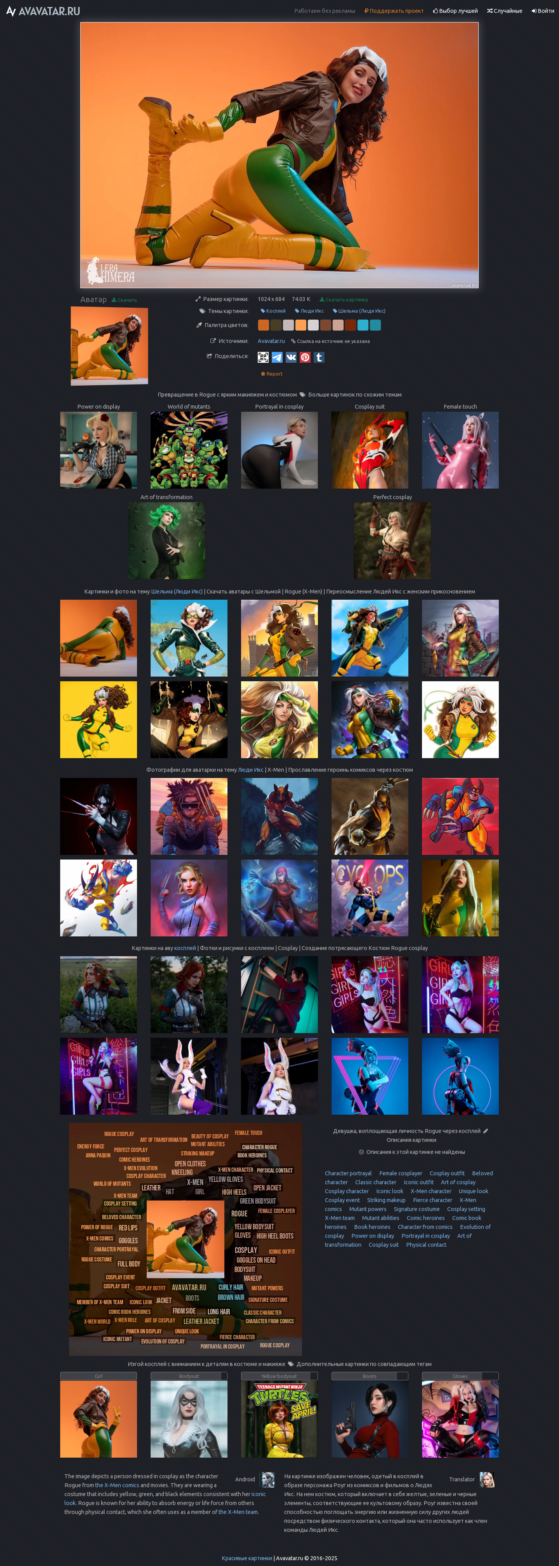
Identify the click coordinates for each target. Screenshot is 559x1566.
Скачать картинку (344, 300)
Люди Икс (309, 311)
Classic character (375, 1182)
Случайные (505, 11)
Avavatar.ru (271, 341)
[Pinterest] (305, 357)
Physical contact (425, 1245)
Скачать (124, 300)
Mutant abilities (380, 1218)
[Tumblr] (319, 357)
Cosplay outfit (447, 1173)
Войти (543, 11)
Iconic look (389, 1191)
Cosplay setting (465, 1209)
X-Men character (430, 1191)
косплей (185, 948)
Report (272, 374)
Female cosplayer (400, 1173)
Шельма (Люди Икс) (359, 311)
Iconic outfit (418, 1182)
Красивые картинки (247, 1558)
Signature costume (416, 1209)
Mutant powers (367, 1209)
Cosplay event (342, 1200)
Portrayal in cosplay (425, 1236)
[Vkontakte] (291, 357)
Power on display (372, 1236)
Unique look (473, 1191)
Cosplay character (347, 1191)
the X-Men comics (117, 1485)
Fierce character (432, 1200)
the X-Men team (238, 1512)
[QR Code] (263, 357)
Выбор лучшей (455, 11)
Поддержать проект (394, 11)
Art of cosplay (458, 1182)
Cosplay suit (383, 1245)
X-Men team (340, 1218)
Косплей (273, 311)
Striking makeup (386, 1200)
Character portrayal (348, 1173)
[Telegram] (277, 357)
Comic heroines (425, 1218)
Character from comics (425, 1227)
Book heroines (372, 1227)
